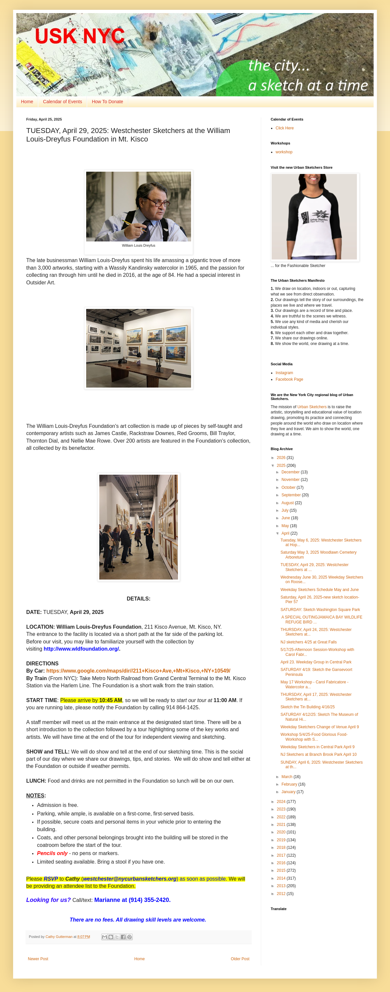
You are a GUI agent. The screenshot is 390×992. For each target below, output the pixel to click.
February (290, 784)
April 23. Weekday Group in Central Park (316, 662)
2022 (282, 817)
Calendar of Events (62, 101)
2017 (282, 855)
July (286, 510)
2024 (282, 801)
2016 (282, 863)
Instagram (284, 373)
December (291, 472)
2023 (282, 809)
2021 (282, 824)
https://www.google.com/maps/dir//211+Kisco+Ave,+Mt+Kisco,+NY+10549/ (138, 671)
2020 (282, 832)
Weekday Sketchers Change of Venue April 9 (320, 727)
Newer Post (38, 959)
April (286, 533)
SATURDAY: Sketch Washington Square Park (320, 609)
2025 (282, 465)
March (288, 776)
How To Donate (107, 101)
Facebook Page (289, 379)
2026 (282, 457)
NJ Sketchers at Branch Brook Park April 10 (319, 754)
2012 (282, 893)
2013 (282, 886)
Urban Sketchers (311, 407)
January (289, 792)
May (286, 526)
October (289, 487)
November (291, 479)
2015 (282, 870)
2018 (282, 847)
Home (27, 101)
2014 (282, 878)
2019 (282, 840)
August (288, 503)
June (286, 518)
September (292, 495)
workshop (284, 152)
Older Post (240, 959)
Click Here (285, 128)
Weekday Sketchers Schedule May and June (320, 589)
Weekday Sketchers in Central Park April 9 (318, 747)
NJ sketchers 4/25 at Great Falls (309, 642)
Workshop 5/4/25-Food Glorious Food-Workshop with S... (314, 736)
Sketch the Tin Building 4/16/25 (308, 707)
